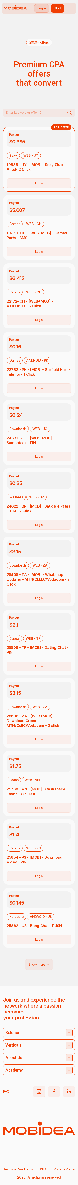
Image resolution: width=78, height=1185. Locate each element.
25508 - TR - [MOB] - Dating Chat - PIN (37, 650)
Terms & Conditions (18, 1169)
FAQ (6, 1091)
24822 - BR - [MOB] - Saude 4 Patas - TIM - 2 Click (38, 508)
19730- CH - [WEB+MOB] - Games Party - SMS (37, 235)
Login (39, 183)
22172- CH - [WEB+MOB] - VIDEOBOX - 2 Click (30, 303)
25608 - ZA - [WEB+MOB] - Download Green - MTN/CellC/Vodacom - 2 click (33, 721)
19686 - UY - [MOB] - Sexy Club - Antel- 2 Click (36, 167)
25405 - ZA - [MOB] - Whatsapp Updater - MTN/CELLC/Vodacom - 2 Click (38, 579)
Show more (38, 964)
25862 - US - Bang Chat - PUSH (34, 926)
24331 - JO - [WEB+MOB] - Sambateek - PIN (30, 440)
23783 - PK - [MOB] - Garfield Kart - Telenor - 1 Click (38, 372)
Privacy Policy (64, 1169)
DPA (43, 1169)
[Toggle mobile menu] (71, 8)
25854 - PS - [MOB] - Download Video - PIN (34, 859)
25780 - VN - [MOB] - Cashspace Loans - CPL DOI (36, 791)
